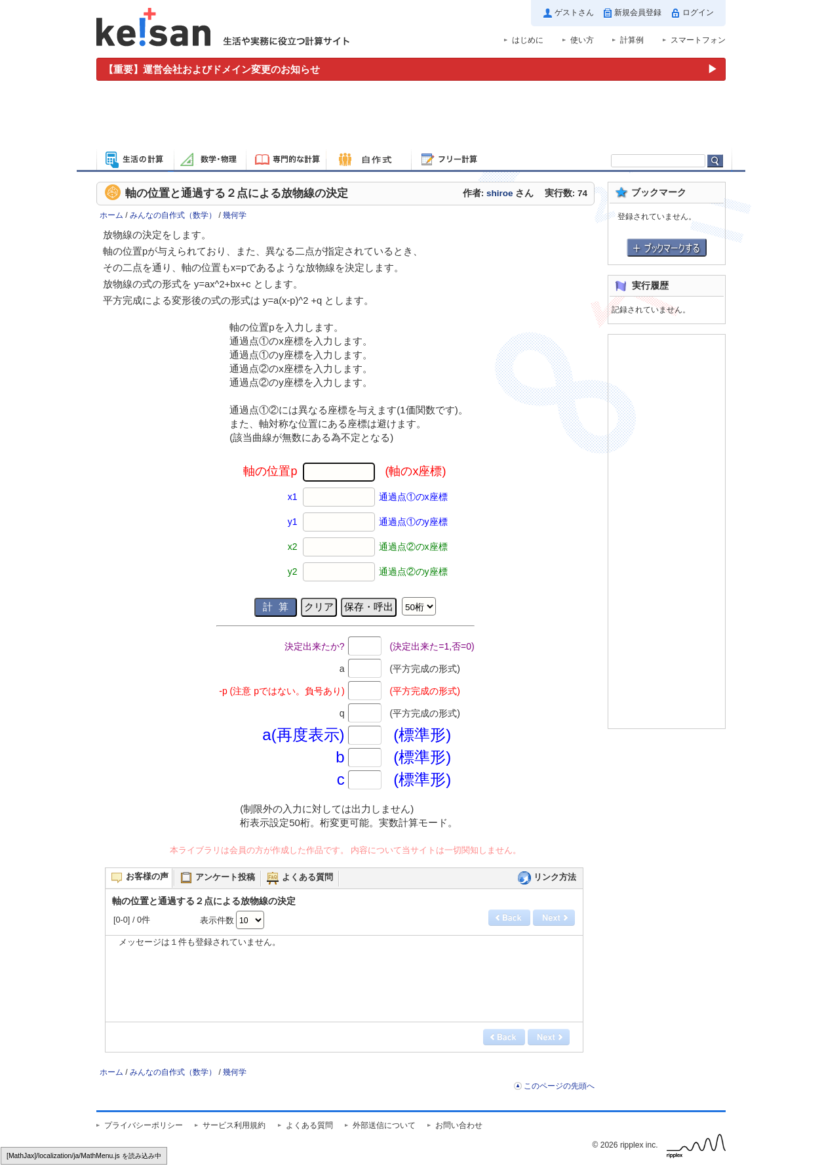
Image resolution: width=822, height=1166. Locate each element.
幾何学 (234, 215)
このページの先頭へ (559, 1086)
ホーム (111, 215)
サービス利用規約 (234, 1125)
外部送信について (384, 1125)
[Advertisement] (411, 116)
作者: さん (498, 193)
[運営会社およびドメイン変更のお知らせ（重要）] (411, 69)
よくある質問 (309, 1125)
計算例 (632, 40)
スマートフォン (698, 40)
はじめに (527, 40)
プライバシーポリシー (143, 1125)
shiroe (499, 193)
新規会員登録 (637, 12)
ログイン (698, 12)
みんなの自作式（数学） (173, 215)
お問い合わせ (458, 1125)
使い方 (582, 40)
